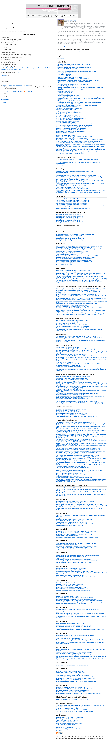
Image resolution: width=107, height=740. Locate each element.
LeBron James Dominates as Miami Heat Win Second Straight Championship (76, 681)
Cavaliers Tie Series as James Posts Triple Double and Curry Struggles (74, 652)
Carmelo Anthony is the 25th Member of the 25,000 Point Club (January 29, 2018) (77, 303)
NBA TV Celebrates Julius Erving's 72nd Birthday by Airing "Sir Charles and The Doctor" (79, 141)
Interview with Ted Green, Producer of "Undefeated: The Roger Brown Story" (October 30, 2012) (81, 273)
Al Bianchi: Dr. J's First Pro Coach (66, 83)
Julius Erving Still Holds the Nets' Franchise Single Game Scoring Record (75, 142)
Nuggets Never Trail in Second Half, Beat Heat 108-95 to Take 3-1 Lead (74, 547)
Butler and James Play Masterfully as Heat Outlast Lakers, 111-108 (73, 588)
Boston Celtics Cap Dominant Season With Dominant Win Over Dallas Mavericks (77, 537)
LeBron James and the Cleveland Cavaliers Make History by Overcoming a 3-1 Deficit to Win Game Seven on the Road (80, 643)
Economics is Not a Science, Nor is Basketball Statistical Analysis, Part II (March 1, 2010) (79, 449)
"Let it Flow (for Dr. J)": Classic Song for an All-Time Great (73, 84)
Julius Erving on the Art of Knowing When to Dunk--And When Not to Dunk (77, 71)
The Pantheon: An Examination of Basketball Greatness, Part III (72, 201)
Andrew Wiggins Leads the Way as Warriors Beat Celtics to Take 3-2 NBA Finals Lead (78, 561)
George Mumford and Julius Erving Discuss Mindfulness (70, 131)
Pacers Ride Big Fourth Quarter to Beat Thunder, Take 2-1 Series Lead (74, 519)
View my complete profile (64, 46)
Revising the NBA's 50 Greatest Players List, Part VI (69, 222)
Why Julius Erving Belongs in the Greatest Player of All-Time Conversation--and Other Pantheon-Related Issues (81, 206)
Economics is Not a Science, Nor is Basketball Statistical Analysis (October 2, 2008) (77, 428)
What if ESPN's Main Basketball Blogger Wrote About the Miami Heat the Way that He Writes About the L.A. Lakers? (80, 338)
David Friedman (30, 91)
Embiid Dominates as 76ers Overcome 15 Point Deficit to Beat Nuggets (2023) (75, 257)
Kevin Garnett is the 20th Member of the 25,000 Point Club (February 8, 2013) (76, 294)
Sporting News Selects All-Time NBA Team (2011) (68, 237)
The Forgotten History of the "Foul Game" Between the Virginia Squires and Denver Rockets (80, 146)
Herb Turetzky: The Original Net (64, 727)
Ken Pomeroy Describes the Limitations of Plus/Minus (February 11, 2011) (75, 454)
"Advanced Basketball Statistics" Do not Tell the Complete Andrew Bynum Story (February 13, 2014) (80, 463)
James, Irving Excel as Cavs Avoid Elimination (68, 638)
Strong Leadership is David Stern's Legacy (67, 720)
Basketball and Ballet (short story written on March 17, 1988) (71, 324)
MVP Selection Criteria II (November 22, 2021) (68, 365)
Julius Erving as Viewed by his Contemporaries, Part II (70, 153)
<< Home (3, 102)
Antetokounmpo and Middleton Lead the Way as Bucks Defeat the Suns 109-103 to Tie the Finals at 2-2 (81, 573)
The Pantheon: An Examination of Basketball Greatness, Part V (72, 204)
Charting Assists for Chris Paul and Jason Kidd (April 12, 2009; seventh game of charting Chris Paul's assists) (80, 446)
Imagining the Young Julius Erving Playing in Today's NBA (71, 128)
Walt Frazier (9, 69)
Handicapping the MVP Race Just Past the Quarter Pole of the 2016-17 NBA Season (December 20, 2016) (81, 360)
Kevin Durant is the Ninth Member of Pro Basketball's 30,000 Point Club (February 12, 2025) (80, 313)
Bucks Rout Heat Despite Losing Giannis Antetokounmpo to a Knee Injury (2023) (77, 255)
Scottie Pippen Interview (62, 172)
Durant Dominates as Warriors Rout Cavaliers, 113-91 (70, 623)
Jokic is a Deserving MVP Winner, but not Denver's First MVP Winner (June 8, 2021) (78, 363)
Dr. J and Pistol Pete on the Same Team (67, 68)
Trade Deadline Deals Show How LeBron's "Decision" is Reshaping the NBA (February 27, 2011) (80, 705)
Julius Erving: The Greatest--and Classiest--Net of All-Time (73, 70)
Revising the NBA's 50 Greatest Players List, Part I (69, 214)
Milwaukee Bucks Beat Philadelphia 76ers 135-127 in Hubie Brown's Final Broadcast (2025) (79, 246)
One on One (59, 730)
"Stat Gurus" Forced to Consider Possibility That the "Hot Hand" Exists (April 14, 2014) (79, 464)
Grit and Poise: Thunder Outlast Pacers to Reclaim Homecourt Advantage (75, 520)
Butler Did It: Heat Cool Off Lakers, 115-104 (67, 585)
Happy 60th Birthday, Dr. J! (65, 92)
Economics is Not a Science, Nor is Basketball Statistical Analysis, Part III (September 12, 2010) (80, 451)
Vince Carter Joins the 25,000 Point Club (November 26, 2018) (72, 305)
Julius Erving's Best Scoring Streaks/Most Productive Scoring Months (74, 125)
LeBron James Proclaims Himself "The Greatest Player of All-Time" (73, 208)
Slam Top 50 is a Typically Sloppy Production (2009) (69, 240)
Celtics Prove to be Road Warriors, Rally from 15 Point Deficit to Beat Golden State (77, 555)
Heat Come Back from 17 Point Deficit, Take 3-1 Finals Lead (71, 691)
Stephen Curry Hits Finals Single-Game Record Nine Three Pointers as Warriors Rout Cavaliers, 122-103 (81, 611)
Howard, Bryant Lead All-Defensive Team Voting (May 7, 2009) (72, 379)
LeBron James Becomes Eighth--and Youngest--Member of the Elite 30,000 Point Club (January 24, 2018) (81, 301)
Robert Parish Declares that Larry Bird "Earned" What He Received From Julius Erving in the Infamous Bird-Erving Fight (80, 144)
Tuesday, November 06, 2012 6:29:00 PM (12, 91)
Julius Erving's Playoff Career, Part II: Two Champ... (69, 723)
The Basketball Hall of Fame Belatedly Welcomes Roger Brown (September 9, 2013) (77, 280)
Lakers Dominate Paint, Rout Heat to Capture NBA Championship (73, 590)
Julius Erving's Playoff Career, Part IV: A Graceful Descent (71, 165)
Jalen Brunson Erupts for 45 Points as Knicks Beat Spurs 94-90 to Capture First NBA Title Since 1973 (80, 509)
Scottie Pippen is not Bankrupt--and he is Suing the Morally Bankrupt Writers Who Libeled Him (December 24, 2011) (80, 184)
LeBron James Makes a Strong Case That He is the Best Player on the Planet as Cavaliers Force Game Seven (80, 640)
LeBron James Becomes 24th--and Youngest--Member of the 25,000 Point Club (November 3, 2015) (81, 298)
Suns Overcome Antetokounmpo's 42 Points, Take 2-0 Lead (71, 570)
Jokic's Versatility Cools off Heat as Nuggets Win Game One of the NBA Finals (76, 543)
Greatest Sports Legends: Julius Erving (66, 109)
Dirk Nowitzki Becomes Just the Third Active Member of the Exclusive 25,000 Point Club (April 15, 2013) (81, 296)
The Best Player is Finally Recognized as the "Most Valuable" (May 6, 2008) (75, 349)
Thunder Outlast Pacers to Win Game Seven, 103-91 (69, 525)
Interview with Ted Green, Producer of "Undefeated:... (70, 717)
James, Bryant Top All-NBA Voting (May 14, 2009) (69, 381)
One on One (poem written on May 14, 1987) (67, 323)
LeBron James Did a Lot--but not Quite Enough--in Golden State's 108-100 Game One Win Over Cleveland (80, 650)
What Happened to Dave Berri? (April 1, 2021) (68, 476)
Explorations (61, 58)
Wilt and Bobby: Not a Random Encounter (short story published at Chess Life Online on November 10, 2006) (79, 330)
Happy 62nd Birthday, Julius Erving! (65, 111)
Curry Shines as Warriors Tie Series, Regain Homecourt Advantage (73, 559)
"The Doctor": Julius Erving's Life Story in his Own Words (71, 116)
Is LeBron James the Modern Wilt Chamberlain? (68, 637)
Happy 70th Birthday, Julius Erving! (65, 132)
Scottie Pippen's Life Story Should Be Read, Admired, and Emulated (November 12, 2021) (79, 192)
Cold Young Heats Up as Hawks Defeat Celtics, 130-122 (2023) (72, 251)
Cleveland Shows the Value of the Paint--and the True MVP (71, 653)
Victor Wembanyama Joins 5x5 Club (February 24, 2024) (70, 414)
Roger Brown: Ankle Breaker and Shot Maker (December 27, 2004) (73, 270)
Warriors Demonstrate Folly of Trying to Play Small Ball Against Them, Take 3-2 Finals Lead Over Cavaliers (81, 657)
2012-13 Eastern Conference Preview (65, 726)
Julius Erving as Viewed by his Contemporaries (68, 119)
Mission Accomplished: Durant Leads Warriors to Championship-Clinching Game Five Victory (80, 629)
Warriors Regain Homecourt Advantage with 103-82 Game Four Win (73, 655)
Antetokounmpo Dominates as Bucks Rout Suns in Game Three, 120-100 (74, 571)
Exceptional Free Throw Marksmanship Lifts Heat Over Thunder (73, 690)
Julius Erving (30, 68)
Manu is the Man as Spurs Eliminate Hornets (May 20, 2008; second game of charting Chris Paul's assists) (81, 427)
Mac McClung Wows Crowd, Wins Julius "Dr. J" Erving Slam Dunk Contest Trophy (77, 148)
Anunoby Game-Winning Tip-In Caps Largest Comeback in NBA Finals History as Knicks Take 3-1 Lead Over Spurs (81, 506)
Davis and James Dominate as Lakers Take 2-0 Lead (69, 584)
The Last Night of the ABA (64, 65)
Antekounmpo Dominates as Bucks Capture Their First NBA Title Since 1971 (75, 576)
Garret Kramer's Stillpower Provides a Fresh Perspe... (70, 729)
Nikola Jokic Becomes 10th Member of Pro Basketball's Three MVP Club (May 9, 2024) (78, 368)
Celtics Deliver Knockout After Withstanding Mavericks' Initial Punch (74, 534)
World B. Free (17, 69)
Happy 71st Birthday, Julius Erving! (65, 135)
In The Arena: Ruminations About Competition (70, 52)
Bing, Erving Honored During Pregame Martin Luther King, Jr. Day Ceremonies (78, 80)
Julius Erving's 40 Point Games (65, 91)
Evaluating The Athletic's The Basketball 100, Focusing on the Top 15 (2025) (75, 234)
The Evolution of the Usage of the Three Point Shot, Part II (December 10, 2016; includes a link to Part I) (81, 490)
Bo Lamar (7, 68)
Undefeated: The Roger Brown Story (65, 721)
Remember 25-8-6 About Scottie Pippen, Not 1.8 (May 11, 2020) (72, 188)
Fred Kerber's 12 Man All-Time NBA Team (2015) (69, 235)
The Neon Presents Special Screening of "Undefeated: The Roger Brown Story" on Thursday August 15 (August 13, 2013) (79, 277)
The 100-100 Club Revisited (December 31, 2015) (68, 412)
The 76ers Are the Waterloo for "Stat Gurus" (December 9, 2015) (72, 467)
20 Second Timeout (53, 6)
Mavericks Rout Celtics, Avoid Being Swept (67, 535)
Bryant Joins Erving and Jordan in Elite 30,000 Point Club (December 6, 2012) (76, 290)
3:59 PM (17, 72)
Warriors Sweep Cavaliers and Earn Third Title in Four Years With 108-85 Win (76, 615)
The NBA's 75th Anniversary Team (65, 228)
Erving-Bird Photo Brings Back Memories (68, 95)
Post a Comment (5, 99)
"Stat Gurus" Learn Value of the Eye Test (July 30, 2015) (70, 466)
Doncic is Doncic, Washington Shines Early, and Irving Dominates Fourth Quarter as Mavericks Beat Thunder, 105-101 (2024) (80, 249)
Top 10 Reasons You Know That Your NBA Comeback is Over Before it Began (76, 336)
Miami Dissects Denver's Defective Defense (67, 544)
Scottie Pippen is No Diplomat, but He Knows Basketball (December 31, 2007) (76, 175)
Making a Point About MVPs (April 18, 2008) (67, 347)
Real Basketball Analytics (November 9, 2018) (67, 469)
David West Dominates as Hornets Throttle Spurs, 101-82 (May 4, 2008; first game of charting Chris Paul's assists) (81, 424)
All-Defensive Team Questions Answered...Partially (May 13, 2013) (73, 398)
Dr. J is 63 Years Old (61, 114)
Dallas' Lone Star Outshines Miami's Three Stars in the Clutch (72, 699)
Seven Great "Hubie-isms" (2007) (64, 263)
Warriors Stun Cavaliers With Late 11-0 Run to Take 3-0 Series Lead (73, 626)
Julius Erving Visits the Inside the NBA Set (67, 115)
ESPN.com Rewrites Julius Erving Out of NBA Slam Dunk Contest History (75, 137)
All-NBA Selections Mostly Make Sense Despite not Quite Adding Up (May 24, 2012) (77, 393)
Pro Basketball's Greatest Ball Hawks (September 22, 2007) (71, 409)
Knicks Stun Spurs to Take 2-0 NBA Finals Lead (68, 503)
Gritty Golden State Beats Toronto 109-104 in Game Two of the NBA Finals (75, 597)
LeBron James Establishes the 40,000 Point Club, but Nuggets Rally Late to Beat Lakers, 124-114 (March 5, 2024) (80, 311)
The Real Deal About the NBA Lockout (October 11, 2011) (71, 707)
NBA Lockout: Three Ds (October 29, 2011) (67, 708)
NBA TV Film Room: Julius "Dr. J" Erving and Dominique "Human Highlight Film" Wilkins (80, 139)
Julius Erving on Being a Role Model (65, 122)
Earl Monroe (13, 68)
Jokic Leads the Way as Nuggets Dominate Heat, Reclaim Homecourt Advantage (76, 546)
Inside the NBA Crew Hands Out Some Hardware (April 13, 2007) (73, 376)
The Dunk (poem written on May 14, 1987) (67, 322)
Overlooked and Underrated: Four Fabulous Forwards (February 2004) (74, 171)
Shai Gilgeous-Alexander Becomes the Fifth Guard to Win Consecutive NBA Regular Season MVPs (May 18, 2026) (81, 370)
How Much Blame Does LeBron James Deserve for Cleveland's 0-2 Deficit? (75, 635)
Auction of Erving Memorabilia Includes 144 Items (70, 103)
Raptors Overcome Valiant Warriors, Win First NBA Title (71, 603)
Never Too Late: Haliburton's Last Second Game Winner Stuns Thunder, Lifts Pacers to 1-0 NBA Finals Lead (80, 516)
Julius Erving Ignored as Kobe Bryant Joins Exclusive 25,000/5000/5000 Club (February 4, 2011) (80, 289)
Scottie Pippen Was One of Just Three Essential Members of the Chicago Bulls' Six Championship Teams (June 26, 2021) (81, 191)
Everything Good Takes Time (65, 94)
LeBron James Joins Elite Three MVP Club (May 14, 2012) (71, 354)
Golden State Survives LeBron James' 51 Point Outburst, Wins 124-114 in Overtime (77, 609)
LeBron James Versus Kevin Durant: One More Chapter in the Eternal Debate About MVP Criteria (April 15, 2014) (81, 358)
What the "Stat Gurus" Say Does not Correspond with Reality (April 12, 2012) (76, 457)
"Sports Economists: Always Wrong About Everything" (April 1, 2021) (74, 477)
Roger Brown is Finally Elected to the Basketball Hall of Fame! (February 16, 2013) (77, 275)
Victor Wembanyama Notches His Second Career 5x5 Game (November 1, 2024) (76, 416)
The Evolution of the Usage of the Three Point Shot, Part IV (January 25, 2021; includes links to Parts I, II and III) (80, 495)
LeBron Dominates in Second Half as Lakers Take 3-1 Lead (71, 587)
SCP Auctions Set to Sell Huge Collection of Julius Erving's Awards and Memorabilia (79, 102)
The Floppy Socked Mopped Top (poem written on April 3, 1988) (72, 326)
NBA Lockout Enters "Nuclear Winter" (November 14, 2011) (71, 709)
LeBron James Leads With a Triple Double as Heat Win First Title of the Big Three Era (78, 693)
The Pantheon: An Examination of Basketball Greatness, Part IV (72, 203)
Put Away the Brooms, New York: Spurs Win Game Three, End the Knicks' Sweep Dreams (79, 504)
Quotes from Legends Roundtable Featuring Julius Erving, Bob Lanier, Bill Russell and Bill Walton (81, 99)
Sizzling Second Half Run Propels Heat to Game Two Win (71, 672)
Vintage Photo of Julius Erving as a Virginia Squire (69, 108)
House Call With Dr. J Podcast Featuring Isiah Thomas (70, 129)
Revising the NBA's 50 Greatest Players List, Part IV (69, 219)
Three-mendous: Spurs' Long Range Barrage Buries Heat (70, 674)
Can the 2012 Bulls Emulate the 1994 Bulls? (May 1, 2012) (71, 185)
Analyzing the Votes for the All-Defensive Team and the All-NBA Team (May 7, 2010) (77, 382)
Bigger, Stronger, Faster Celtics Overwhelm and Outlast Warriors (72, 558)
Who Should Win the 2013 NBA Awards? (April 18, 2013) (70, 394)
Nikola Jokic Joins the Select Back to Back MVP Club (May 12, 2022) (73, 366)
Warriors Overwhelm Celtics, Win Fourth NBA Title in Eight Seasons (73, 562)
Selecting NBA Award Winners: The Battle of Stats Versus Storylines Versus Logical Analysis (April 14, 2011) (81, 352)
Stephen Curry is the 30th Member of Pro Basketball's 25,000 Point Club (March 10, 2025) (79, 314)
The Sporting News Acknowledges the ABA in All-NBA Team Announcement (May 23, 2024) (79, 403)
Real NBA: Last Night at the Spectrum (67, 85)
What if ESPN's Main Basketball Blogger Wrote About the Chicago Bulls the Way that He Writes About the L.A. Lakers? (80, 341)
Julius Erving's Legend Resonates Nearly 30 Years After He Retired (73, 126)
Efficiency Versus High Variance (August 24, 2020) (69, 473)
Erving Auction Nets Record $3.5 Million (66, 106)
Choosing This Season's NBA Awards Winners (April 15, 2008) (72, 378)
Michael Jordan (45, 68)
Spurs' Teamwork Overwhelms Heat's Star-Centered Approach (72, 665)
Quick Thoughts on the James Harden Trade (67, 718)
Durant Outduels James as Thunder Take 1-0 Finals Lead (70, 687)
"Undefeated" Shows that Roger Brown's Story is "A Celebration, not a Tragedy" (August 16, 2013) (81, 278)
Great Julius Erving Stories (64, 74)
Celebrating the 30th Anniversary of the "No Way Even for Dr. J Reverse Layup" (78, 97)
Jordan (27, 85)
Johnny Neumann (22, 68)
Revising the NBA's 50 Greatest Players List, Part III (69, 217)
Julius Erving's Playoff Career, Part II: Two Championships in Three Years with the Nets (78, 161)
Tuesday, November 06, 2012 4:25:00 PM (12, 85)
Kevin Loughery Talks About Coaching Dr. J (69, 75)
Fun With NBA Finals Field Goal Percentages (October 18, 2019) (72, 472)
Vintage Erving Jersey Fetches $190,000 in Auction (70, 101)
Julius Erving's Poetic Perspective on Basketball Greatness (71, 118)
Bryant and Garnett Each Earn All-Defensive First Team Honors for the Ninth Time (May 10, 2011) (81, 386)
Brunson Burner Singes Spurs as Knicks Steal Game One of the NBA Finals (75, 501)
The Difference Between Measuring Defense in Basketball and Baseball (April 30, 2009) (78, 448)
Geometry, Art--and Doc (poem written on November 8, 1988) (71, 327)
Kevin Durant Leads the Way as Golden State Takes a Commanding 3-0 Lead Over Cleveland (80, 613)
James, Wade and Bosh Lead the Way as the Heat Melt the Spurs (72, 675)
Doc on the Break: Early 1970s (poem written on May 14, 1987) (72, 320)
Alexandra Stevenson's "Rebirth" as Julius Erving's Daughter (73, 78)
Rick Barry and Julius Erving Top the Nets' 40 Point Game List (72, 138)
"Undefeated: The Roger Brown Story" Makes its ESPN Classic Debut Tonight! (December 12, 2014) (80, 282)
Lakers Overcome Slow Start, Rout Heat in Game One (70, 583)
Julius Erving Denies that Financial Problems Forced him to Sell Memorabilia (77, 105)
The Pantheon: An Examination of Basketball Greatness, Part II (72, 200)
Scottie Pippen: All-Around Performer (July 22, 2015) (69, 187)
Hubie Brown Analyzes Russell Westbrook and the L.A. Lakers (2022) (74, 258)
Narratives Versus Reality (62, 134)
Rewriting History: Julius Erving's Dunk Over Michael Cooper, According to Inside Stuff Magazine (80, 88)
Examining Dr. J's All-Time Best (66, 73)
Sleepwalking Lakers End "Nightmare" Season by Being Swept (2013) (74, 260)
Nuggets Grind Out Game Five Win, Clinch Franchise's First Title (73, 549)
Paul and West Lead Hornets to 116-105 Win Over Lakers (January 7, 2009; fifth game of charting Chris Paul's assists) (81, 437)
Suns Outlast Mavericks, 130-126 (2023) (66, 254)
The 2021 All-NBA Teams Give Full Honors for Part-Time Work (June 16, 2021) (76, 401)
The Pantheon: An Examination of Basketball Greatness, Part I (72, 198)
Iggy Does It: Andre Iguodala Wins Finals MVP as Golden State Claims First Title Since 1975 (79, 659)
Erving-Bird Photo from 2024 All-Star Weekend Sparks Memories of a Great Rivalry (77, 152)
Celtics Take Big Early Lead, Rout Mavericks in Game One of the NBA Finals (76, 531)
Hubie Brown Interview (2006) (64, 264)
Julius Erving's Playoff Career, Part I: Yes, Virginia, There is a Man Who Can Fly (77, 159)
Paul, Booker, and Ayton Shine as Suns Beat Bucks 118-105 (71, 568)
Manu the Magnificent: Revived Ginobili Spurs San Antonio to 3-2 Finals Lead (76, 677)
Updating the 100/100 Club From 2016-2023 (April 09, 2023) (71, 413)
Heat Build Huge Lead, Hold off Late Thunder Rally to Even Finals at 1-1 (75, 688)
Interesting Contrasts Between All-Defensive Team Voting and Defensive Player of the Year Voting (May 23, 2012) (81, 391)
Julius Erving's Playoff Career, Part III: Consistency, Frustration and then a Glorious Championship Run (78, 163)
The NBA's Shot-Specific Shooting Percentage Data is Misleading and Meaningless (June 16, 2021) (81, 479)
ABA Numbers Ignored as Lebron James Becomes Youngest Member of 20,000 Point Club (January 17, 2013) (81, 292)
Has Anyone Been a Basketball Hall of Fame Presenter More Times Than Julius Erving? (78, 124)
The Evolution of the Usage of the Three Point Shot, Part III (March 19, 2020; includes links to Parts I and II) (80, 492)
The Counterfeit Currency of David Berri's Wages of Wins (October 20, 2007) (75, 422)
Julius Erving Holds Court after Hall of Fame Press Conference (74, 81)
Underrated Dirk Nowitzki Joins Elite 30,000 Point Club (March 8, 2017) (74, 299)
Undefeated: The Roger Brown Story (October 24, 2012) (70, 272)
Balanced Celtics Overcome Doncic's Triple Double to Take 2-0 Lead (73, 532)
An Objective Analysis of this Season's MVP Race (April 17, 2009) (73, 350)
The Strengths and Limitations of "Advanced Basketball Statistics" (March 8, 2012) (77, 455)
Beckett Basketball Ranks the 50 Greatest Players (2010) (70, 238)
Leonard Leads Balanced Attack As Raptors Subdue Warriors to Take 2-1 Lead (76, 599)
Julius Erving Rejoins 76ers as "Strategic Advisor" (69, 112)
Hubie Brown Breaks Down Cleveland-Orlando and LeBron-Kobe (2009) (74, 261)
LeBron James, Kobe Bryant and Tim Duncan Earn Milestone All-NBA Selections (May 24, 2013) (81, 400)
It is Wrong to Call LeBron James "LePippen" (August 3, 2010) (72, 179)
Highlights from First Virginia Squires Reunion (68, 121)
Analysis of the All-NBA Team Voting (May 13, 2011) (69, 387)
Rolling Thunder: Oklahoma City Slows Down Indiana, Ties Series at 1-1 (74, 518)
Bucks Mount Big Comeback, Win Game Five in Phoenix (70, 575)
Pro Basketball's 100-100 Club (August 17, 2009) (68, 410)
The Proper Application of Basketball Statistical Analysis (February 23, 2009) (75, 439)
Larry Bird (37, 68)
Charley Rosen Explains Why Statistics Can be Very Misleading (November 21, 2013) (77, 460)
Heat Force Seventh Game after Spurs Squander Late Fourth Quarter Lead (75, 678)
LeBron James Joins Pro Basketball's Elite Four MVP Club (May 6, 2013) (75, 355)
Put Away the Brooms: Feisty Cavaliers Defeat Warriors (70, 628)
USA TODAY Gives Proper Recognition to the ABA (70, 89)
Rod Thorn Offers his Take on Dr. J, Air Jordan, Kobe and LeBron (74, 67)
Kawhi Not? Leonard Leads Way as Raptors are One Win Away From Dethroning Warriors (79, 600)
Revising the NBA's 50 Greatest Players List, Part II (69, 216)
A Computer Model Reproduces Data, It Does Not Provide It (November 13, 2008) (77, 432)
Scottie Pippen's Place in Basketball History (67, 174)
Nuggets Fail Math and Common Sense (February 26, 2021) (71, 474)
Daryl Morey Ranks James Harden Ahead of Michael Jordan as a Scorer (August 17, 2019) (79, 470)
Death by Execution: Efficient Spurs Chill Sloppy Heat (70, 671)
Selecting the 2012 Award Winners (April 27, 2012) (69, 389)
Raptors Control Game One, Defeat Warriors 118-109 (69, 596)
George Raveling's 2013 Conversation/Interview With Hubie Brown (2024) (75, 247)
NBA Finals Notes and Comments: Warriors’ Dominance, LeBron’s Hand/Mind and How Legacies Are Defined (81, 617)
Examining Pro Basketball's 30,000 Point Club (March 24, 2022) (72, 306)
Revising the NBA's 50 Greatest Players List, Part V (69, 220)
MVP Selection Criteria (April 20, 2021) (66, 362)
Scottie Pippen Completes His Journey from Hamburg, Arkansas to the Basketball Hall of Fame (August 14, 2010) (80, 181)
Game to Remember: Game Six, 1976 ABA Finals (70, 77)
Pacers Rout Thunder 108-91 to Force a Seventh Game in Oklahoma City (74, 523)
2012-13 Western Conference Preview (65, 724)
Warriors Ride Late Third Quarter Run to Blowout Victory (71, 556)
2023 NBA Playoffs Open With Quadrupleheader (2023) (70, 253)
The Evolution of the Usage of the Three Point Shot (69, 487)
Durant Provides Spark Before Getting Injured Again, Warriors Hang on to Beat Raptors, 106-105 (81, 602)
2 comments (4, 75)
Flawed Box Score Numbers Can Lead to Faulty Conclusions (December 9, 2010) (76, 452)
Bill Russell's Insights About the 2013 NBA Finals (68, 679)
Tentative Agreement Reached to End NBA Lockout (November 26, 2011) (74, 711)
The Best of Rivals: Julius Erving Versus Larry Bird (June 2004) (74, 64)
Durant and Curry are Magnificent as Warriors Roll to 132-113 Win (73, 625)
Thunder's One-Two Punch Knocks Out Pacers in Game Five (71, 522)
